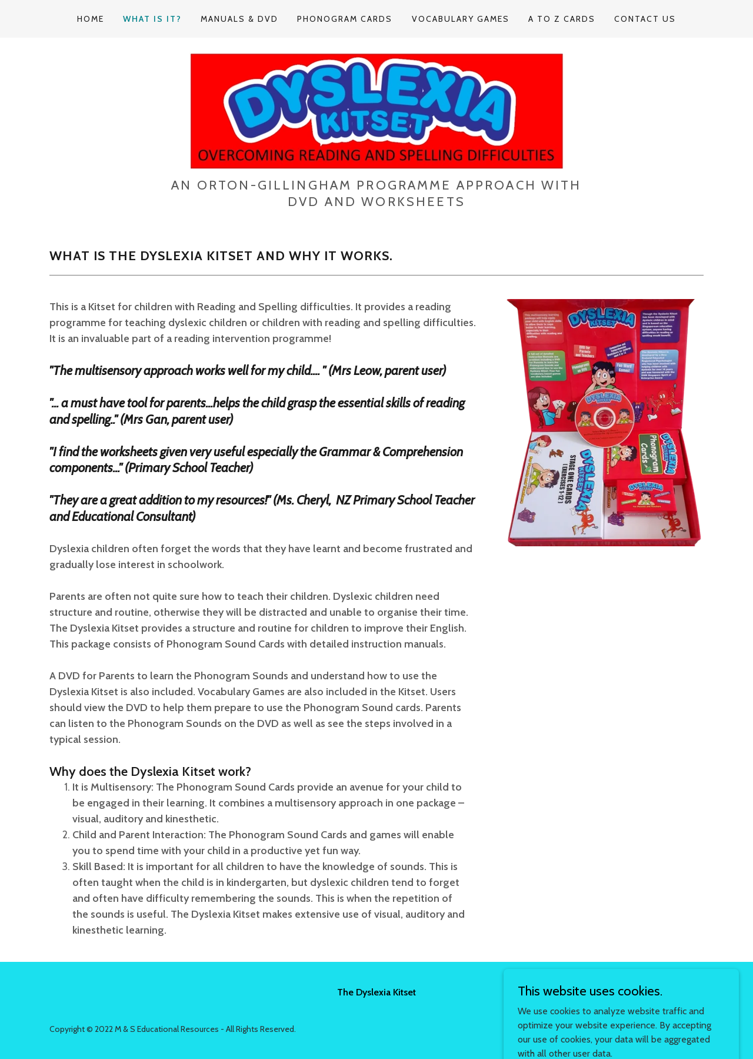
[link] (376, 111)
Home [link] (90, 19)
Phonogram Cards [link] (344, 19)
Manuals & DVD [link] (239, 19)
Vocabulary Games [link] (460, 19)
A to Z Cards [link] (561, 19)
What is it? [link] (152, 19)
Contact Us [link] (645, 19)
